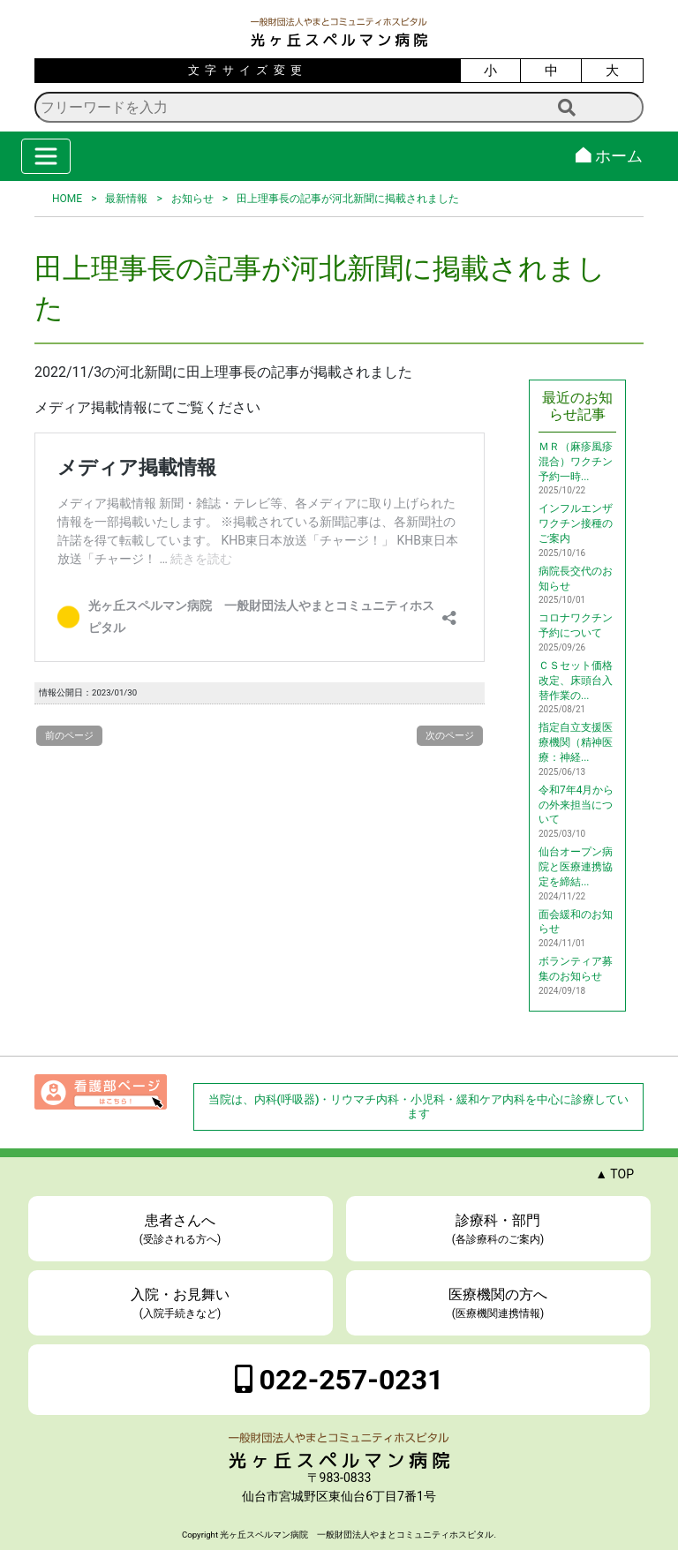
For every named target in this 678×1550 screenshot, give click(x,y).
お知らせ (192, 198)
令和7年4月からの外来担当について (576, 805)
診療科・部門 (498, 1229)
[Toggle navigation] (46, 156)
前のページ (69, 735)
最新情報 (126, 198)
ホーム (609, 156)
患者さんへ (180, 1229)
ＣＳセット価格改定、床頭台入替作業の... (576, 680)
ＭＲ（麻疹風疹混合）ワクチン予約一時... (576, 461)
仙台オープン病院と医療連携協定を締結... (576, 867)
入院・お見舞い (180, 1303)
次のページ (450, 735)
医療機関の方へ (498, 1303)
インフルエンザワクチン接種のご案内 (576, 523)
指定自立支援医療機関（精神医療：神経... (576, 742)
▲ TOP (614, 1174)
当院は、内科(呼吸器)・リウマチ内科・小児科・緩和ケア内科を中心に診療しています (418, 1106)
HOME (67, 198)
